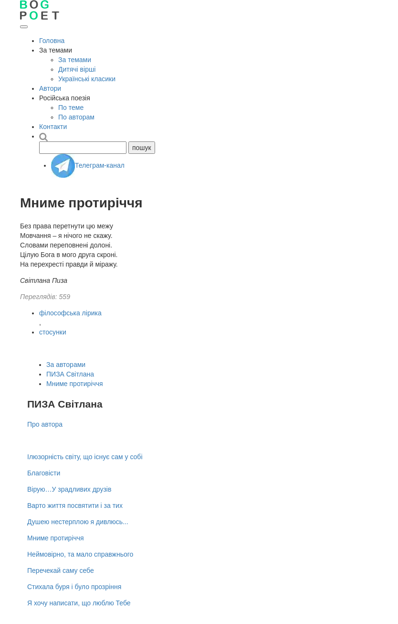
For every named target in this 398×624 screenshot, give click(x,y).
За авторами (65, 364)
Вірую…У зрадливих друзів (69, 489)
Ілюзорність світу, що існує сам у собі (85, 457)
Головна (51, 40)
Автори (50, 88)
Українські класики (86, 79)
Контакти (53, 126)
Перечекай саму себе (60, 570)
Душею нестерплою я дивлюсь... (77, 522)
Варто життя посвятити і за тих (75, 505)
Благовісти (43, 473)
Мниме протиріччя (74, 383)
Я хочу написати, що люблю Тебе (79, 603)
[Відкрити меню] (24, 26)
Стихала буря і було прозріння (74, 587)
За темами (74, 60)
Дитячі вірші (76, 69)
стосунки (52, 332)
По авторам (76, 117)
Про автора (45, 424)
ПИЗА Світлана (70, 374)
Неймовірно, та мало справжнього (80, 554)
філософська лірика (70, 313)
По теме (71, 107)
